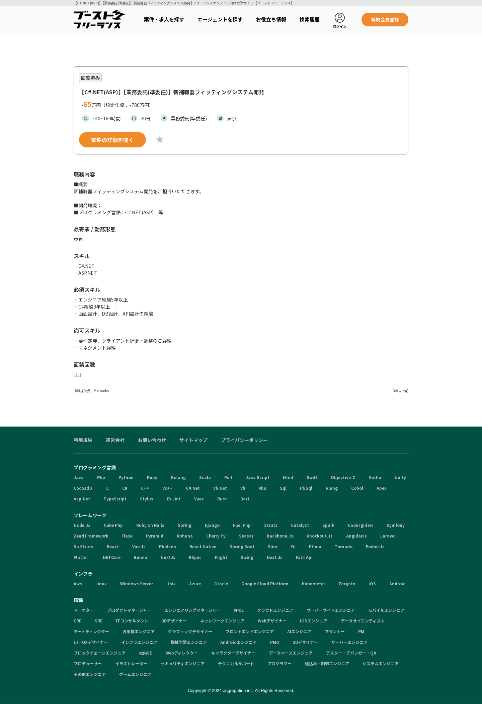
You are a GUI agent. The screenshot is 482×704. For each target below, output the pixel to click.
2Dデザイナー (305, 642)
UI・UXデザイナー (91, 642)
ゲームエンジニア (135, 674)
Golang (178, 477)
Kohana (185, 536)
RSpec (195, 557)
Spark (328, 525)
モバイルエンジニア (386, 610)
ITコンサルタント (132, 620)
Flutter (81, 557)
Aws (78, 583)
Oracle (221, 583)
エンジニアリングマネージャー (192, 610)
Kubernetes (314, 583)
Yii (293, 546)
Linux (101, 583)
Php (101, 477)
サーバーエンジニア (349, 642)
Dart (244, 498)
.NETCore (110, 557)
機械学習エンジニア (189, 642)
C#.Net (193, 488)
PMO (274, 642)
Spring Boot (242, 546)
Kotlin (375, 477)
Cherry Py (216, 536)
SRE (98, 620)
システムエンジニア (381, 663)
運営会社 (115, 440)
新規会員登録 (385, 19)
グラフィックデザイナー (190, 631)
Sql (283, 488)
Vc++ (167, 488)
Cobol (357, 488)
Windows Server (136, 583)
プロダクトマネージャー (129, 610)
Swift (312, 477)
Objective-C (343, 477)
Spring (184, 525)
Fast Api (304, 557)
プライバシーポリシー (244, 440)
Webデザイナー (272, 620)
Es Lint (174, 498)
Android (397, 583)
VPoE (239, 610)
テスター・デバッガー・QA (351, 653)
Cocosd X (83, 488)
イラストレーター (131, 663)
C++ (145, 488)
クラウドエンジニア (275, 610)
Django (212, 525)
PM (361, 631)
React (113, 546)
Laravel (388, 536)
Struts (270, 525)
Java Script (257, 477)
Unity (400, 477)
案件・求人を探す (164, 19)
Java (79, 477)
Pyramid (154, 536)
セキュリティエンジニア (183, 663)
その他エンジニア (90, 674)
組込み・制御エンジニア (327, 663)
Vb (242, 488)
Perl (228, 477)
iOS (372, 583)
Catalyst (300, 525)
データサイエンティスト (363, 620)
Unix (171, 583)
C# (125, 488)
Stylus (146, 498)
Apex (382, 488)
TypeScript (115, 498)
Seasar (246, 536)
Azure (195, 583)
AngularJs (356, 536)
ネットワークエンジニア (222, 620)
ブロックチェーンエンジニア (100, 653)
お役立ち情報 (271, 19)
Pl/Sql (306, 488)
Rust (222, 498)
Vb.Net (220, 488)
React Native (202, 546)
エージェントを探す (220, 19)
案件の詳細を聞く (112, 140)
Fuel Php (242, 525)
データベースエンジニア (291, 653)
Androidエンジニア (238, 642)
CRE (77, 620)
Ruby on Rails (150, 525)
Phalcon (167, 546)
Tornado (343, 546)
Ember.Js (375, 546)
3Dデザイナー (174, 620)
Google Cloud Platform (265, 583)
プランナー (335, 631)
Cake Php (113, 525)
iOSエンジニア (313, 620)
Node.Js (82, 525)
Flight (221, 557)
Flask (127, 536)
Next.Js (275, 557)
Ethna (315, 546)
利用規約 (83, 440)
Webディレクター (181, 653)
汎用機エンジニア (139, 631)
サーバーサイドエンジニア (331, 610)
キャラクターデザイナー (233, 653)
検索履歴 (310, 19)
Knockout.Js (320, 536)
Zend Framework (91, 536)
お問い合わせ (152, 440)
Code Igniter (360, 525)
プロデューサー (88, 663)
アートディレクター (91, 631)
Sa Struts (83, 546)
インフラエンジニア (139, 642)
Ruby (152, 477)
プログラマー (279, 663)
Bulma (140, 557)
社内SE (145, 653)
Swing (247, 557)
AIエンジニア (299, 631)
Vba (262, 488)
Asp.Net (82, 498)
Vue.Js (139, 546)
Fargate (347, 583)
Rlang (332, 488)
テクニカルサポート (236, 663)
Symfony (396, 525)
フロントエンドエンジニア (250, 631)
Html (288, 477)
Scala (205, 477)
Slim (272, 546)
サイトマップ (193, 440)
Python (126, 477)
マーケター (84, 610)
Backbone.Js (280, 536)
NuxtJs (168, 557)
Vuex (199, 498)
